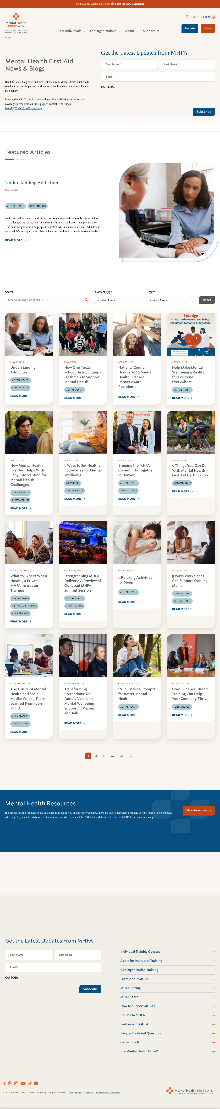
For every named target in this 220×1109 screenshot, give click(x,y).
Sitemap (89, 1092)
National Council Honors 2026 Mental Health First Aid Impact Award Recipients (135, 377)
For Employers (20, 598)
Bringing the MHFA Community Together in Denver (136, 470)
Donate (190, 28)
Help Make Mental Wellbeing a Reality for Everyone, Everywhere (188, 374)
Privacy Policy (75, 1092)
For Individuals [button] (71, 31)
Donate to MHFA (132, 1015)
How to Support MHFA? (137, 1006)
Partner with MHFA (134, 1024)
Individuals (73, 483)
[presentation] (127, 97)
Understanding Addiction (23, 370)
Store (207, 28)
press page (39, 103)
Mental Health (21, 380)
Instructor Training (24, 605)
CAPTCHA (107, 87)
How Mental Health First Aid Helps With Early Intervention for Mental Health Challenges (28, 475)
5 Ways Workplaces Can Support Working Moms (190, 581)
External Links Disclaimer (108, 1092)
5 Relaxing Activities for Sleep (135, 580)
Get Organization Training (139, 970)
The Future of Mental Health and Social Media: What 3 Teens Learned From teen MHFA (28, 699)
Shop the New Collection (129, 3)
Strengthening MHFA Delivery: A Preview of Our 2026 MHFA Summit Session (82, 583)
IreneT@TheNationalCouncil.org (23, 108)
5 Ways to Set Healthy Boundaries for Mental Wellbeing (83, 470)
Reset (207, 300)
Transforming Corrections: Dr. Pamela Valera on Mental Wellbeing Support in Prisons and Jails (79, 701)
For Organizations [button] (103, 31)
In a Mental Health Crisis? (139, 1051)
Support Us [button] (151, 31)
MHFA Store (129, 997)
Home (8, 38)
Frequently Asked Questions (141, 1033)
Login (206, 16)
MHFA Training (128, 490)
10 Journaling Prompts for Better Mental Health (136, 694)
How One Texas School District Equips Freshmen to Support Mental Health (82, 374)
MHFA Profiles (20, 716)
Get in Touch (129, 1042)
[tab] (9, 159)
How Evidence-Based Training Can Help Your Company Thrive (190, 694)
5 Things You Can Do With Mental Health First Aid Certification (190, 470)
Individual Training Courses (140, 952)
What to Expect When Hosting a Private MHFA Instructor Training (28, 583)
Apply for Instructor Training (141, 961)
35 (121, 755)
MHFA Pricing (130, 988)
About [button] (130, 31)
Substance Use (20, 387)
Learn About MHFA (134, 979)
